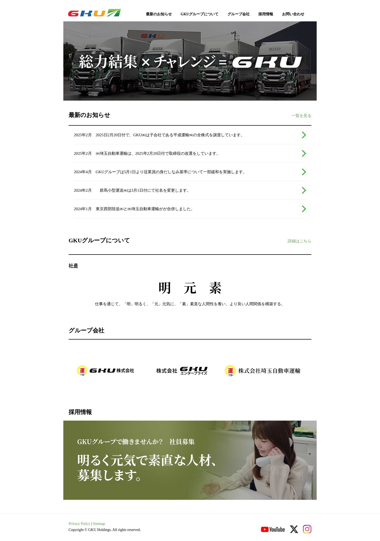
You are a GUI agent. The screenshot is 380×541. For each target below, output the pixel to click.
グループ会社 (238, 14)
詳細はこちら (299, 241)
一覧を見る (301, 116)
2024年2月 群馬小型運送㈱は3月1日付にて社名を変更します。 (132, 190)
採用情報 (265, 14)
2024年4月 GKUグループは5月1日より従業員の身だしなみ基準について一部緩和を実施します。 (160, 172)
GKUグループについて (200, 14)
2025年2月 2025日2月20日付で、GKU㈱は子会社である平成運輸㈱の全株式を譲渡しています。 (159, 135)
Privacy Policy (79, 524)
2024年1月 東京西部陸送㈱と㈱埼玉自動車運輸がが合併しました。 (134, 209)
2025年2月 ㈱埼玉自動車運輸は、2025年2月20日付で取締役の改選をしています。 (147, 153)
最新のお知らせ (159, 14)
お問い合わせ (293, 14)
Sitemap (99, 524)
